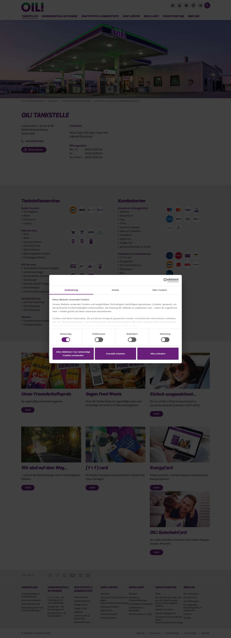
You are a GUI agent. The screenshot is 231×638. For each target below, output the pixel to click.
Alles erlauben (157, 353)
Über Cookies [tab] (159, 290)
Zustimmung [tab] (71, 290)
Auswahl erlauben (115, 353)
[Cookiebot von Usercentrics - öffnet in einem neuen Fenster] (166, 280)
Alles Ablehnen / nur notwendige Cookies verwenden (73, 354)
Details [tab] (115, 290)
